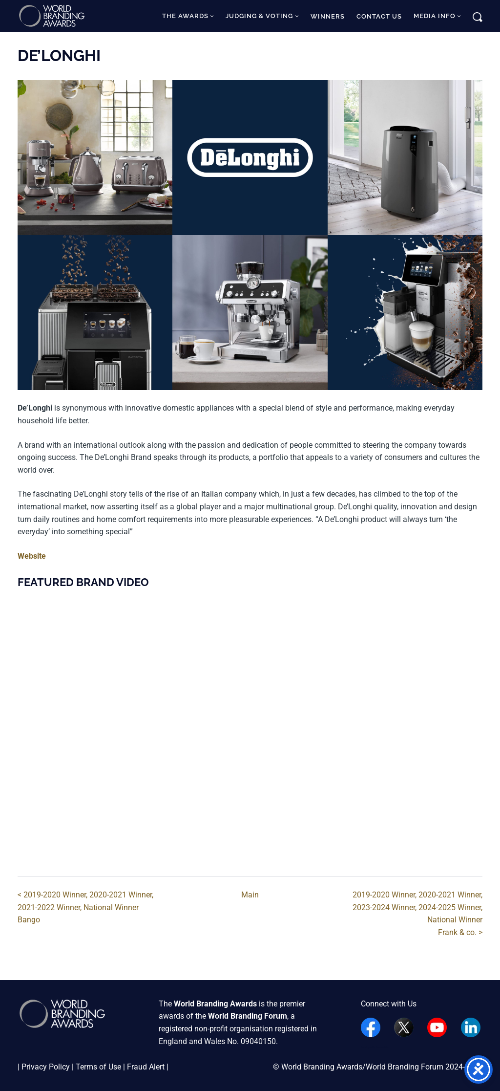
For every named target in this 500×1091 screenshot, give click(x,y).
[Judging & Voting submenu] (297, 16)
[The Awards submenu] (212, 16)
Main (250, 894)
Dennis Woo (382, 1047)
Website (32, 556)
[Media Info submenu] (459, 16)
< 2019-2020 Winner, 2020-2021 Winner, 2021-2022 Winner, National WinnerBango (85, 907)
